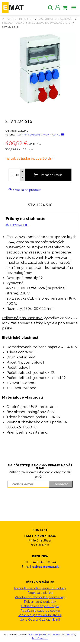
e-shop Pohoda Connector (58, 634)
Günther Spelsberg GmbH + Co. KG (40, 134)
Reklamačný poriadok (40, 602)
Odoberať (61, 484)
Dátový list (19, 225)
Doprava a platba (40, 593)
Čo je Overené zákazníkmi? (40, 620)
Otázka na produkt (25, 190)
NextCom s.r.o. (40, 638)
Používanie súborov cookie (40, 611)
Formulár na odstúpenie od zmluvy (40, 588)
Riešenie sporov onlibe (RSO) (40, 615)
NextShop (35, 634)
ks (17, 174)
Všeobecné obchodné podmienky (40, 597)
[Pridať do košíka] (48, 175)
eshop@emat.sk (45, 567)
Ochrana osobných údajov (40, 606)
